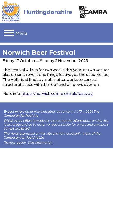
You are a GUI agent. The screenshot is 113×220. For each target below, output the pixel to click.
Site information (40, 142)
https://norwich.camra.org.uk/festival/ (57, 93)
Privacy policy (15, 142)
